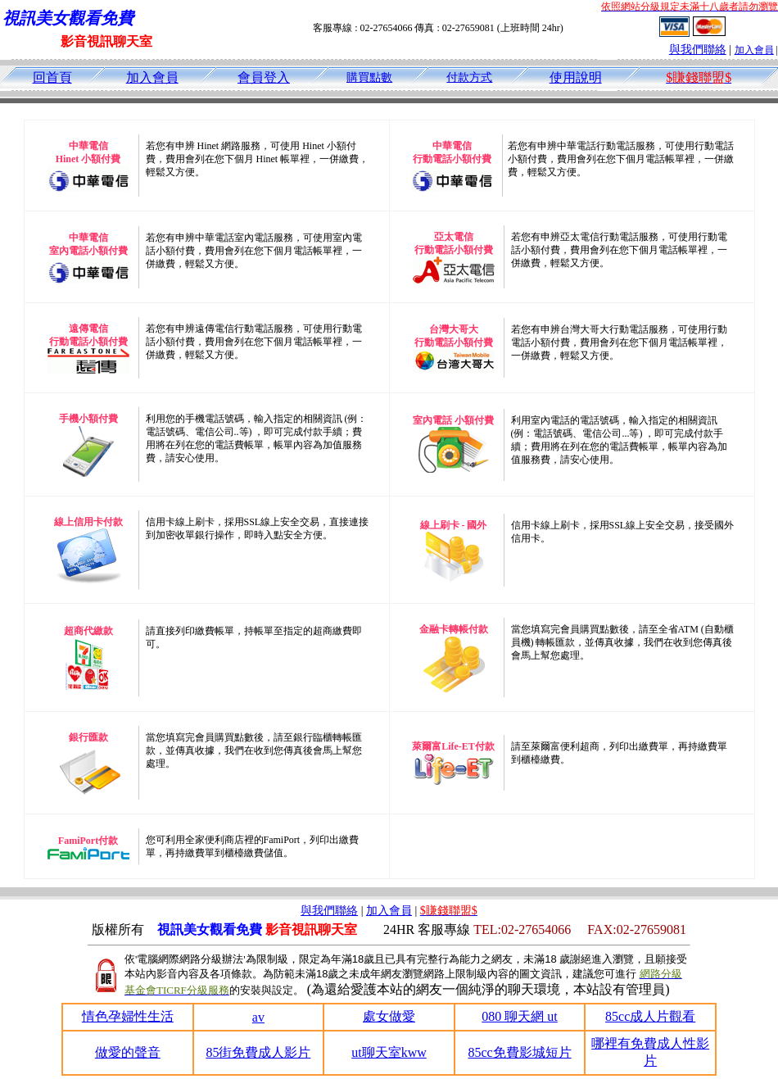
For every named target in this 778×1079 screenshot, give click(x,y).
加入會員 (754, 50)
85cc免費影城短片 (519, 1052)
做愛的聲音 (128, 1052)
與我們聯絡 (697, 49)
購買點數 (369, 77)
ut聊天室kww (389, 1052)
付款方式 (469, 77)
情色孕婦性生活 (128, 1016)
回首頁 (52, 77)
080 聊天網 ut (519, 1016)
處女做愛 (389, 1016)
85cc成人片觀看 (650, 1016)
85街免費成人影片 (258, 1052)
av (258, 1017)
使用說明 (576, 77)
